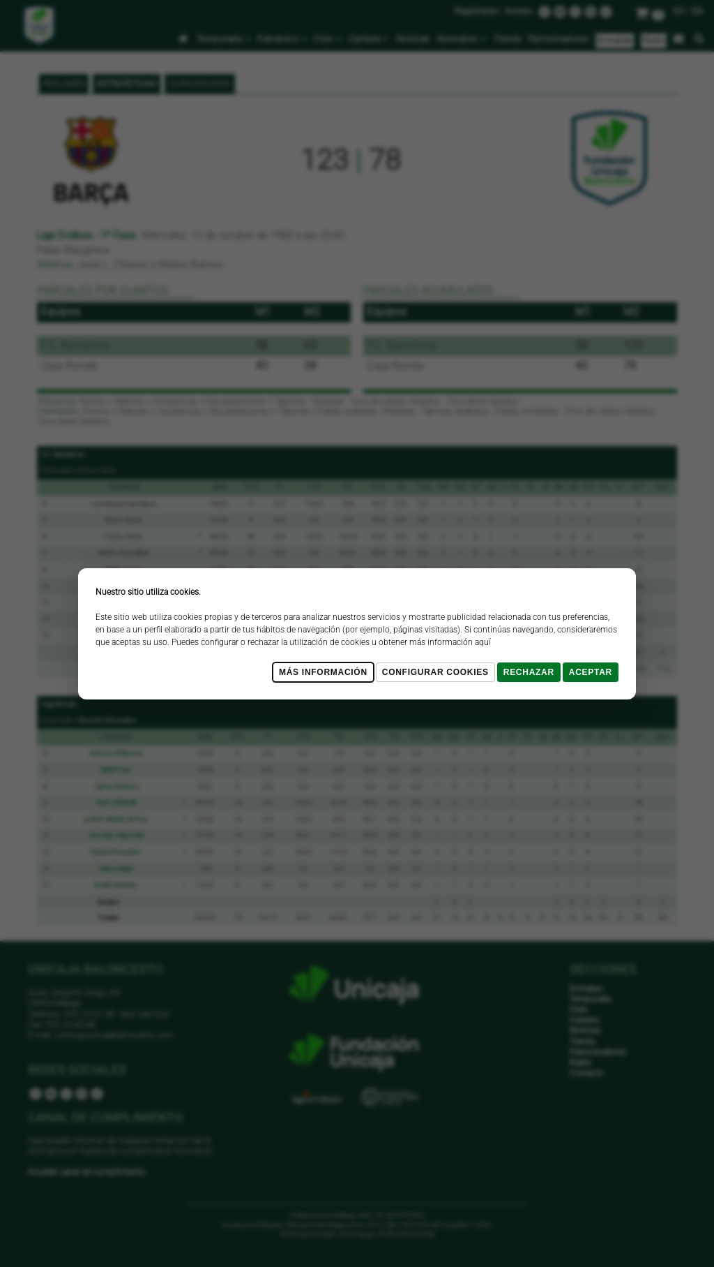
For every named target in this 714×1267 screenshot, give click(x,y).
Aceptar (590, 672)
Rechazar (528, 672)
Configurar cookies (435, 672)
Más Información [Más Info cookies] (323, 672)
